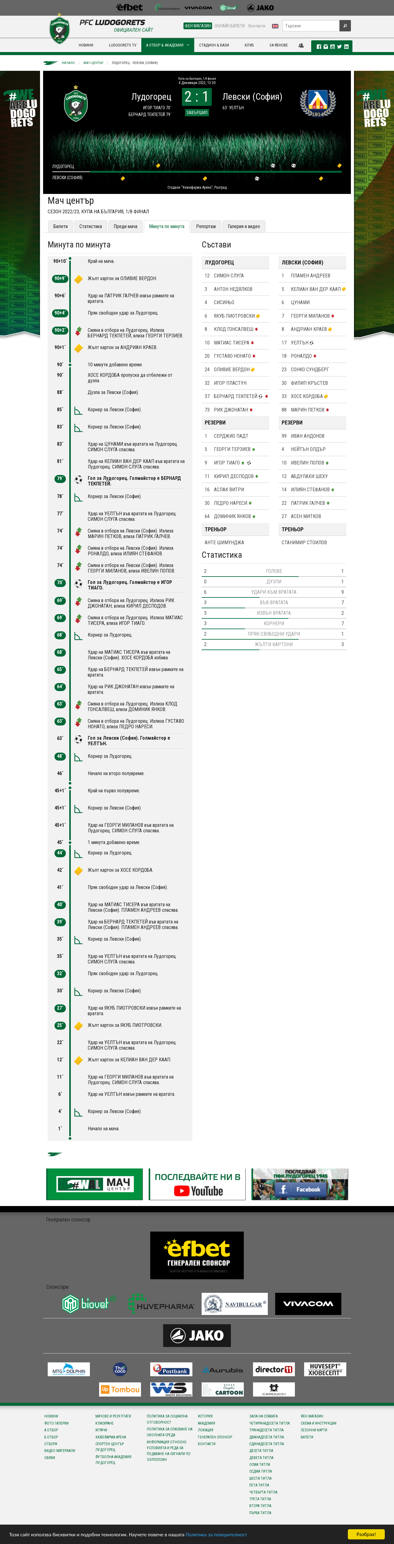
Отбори (50, 1444)
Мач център (93, 63)
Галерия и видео (244, 226)
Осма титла (259, 1464)
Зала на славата (263, 1416)
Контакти (256, 25)
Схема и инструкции (318, 1423)
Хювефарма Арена (110, 1437)
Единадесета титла (266, 1444)
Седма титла (260, 1471)
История (205, 1416)
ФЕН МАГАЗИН (198, 25)
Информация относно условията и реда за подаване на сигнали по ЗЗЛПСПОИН (169, 1451)
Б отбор (51, 1437)
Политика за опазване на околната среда (169, 1432)
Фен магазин (312, 1416)
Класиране (104, 1423)
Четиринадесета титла (269, 1423)
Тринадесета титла (266, 1430)
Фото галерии (56, 1423)
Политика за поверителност (216, 1534)
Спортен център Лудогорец (109, 1447)
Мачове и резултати (113, 1416)
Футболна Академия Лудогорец (113, 1460)
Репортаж (206, 226)
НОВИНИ (86, 45)
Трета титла (260, 1499)
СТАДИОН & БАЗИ (214, 45)
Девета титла (261, 1458)
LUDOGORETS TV (122, 45)
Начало (68, 63)
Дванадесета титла (266, 1437)
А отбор (51, 1430)
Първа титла (260, 1513)
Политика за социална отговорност (167, 1419)
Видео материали (59, 1451)
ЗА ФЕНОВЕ (278, 45)
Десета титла (261, 1451)
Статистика (90, 226)
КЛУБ (249, 45)
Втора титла (260, 1506)
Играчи (101, 1430)
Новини (51, 1416)
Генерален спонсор (215, 1437)
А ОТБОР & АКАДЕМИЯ (164, 45)
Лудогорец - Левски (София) (135, 63)
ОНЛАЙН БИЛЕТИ (230, 25)
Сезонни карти (314, 1430)
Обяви (49, 1458)
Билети (61, 226)
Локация (205, 1430)
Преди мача (125, 226)
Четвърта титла (263, 1492)
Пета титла (259, 1485)
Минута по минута (166, 226)
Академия (206, 1423)
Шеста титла (260, 1478)
